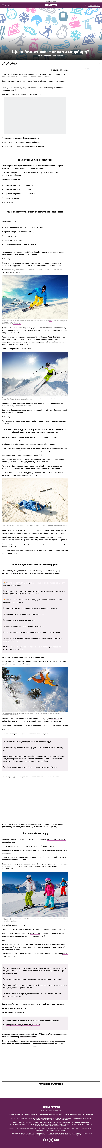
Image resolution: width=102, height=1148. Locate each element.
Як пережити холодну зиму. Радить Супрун (23, 1025)
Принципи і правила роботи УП (74, 1114)
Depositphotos (17, 324)
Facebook (23, 1037)
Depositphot (64, 525)
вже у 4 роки (26, 918)
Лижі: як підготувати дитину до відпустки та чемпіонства (35, 212)
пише (50, 321)
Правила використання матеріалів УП (51, 1114)
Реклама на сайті (14, 1114)
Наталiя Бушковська (44, 56)
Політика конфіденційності (30, 1114)
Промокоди (89, 1114)
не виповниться (6, 919)
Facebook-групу (26, 1043)
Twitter (33, 1037)
